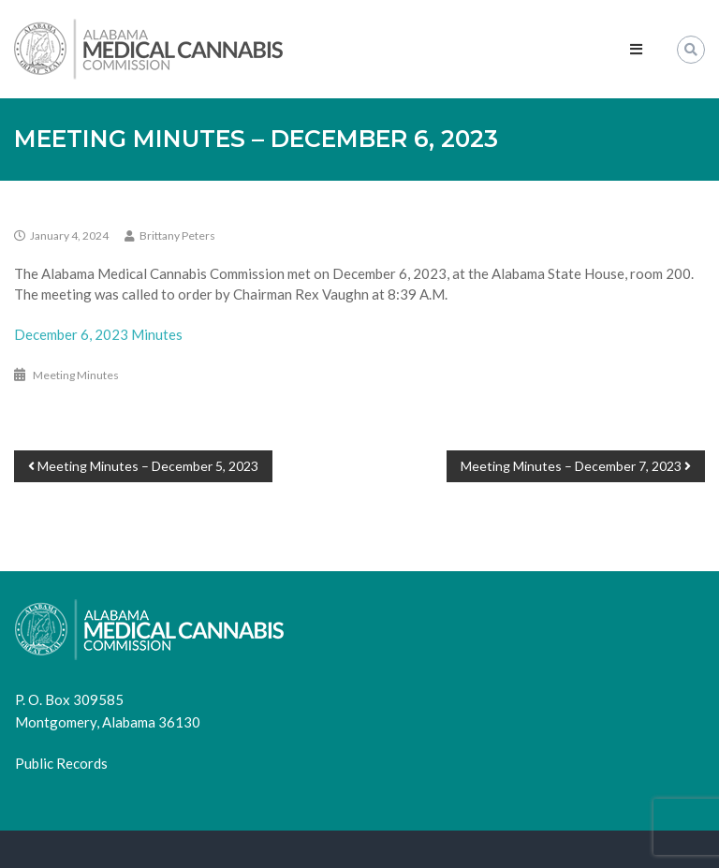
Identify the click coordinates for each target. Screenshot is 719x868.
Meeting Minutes (76, 375)
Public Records (61, 763)
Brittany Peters (177, 235)
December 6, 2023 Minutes (98, 334)
